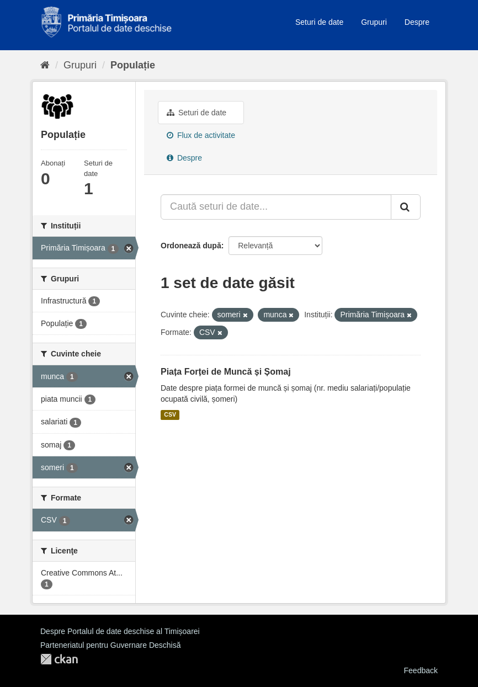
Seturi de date (319, 22)
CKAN (59, 659)
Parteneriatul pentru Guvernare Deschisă (110, 645)
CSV (170, 415)
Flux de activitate (201, 135)
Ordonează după (191, 245)
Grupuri (374, 22)
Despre (417, 22)
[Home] (45, 65)
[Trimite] (406, 207)
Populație (132, 65)
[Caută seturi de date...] (276, 207)
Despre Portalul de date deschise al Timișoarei (120, 631)
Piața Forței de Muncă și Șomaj (226, 371)
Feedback (421, 670)
